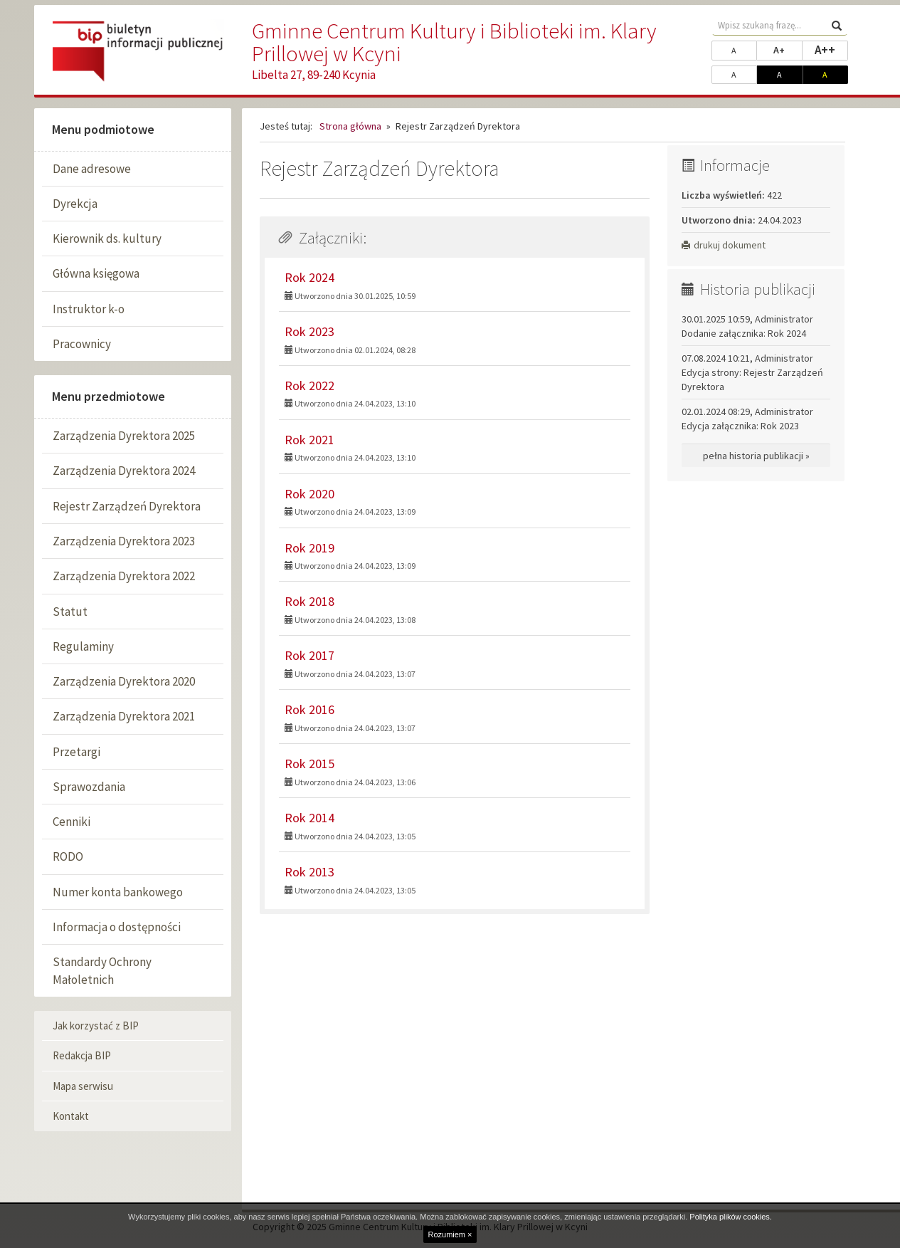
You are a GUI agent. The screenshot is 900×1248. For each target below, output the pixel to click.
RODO (68, 856)
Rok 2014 (309, 817)
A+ (787, 49)
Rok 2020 (309, 494)
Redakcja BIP (82, 1055)
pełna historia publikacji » (756, 455)
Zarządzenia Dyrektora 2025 (124, 436)
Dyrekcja (75, 203)
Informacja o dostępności (117, 927)
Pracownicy (82, 344)
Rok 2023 (309, 331)
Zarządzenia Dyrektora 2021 (124, 716)
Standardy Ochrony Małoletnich (102, 970)
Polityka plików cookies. (730, 1216)
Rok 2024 (309, 277)
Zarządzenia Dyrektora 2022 (124, 576)
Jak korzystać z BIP (96, 1025)
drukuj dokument (724, 244)
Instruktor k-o (89, 309)
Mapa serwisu (83, 1086)
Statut (70, 611)
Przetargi (76, 752)
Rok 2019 (309, 548)
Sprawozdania (89, 787)
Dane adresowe (92, 169)
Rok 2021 (309, 439)
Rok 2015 (309, 763)
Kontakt (71, 1116)
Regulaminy (83, 646)
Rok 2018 (309, 601)
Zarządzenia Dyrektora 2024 (124, 470)
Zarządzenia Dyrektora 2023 (124, 541)
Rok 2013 (309, 872)
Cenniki (71, 821)
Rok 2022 (309, 385)
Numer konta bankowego (118, 892)
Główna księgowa (96, 273)
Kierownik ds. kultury (107, 238)
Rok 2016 (309, 709)
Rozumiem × (450, 1234)
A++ (831, 49)
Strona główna (350, 126)
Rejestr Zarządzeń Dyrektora (127, 506)
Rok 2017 (309, 655)
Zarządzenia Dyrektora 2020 (124, 681)
